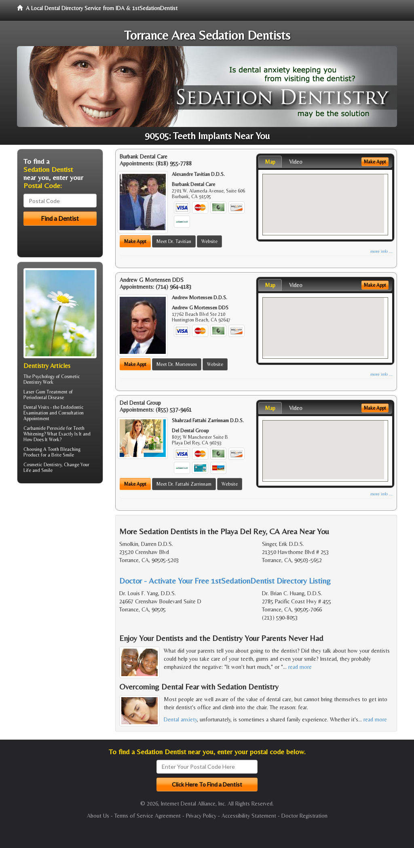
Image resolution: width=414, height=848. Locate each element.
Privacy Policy (201, 815)
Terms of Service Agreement (147, 815)
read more (300, 667)
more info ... (381, 251)
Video (295, 162)
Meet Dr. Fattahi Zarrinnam (183, 484)
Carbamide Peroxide (44, 428)
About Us (98, 815)
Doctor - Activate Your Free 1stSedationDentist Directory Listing (225, 580)
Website (209, 241)
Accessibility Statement (249, 815)
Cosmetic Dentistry (42, 464)
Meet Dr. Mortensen (176, 364)
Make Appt (135, 241)
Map (270, 162)
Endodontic (72, 407)
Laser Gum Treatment (45, 392)
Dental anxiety (180, 719)
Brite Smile (62, 455)
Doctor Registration (304, 815)
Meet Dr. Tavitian (173, 241)
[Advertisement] (58, 552)
